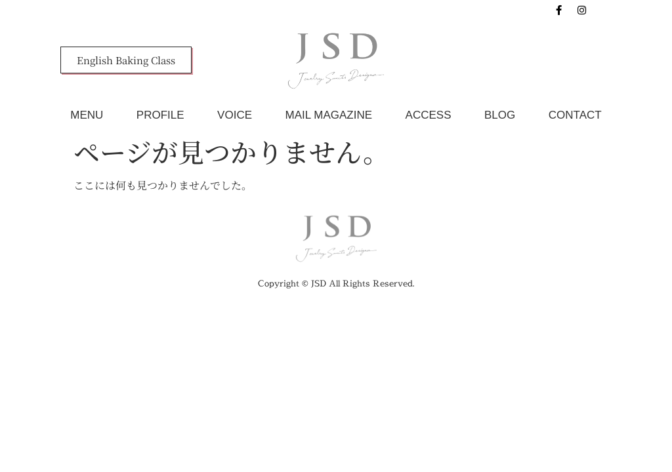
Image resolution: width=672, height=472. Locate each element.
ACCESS (429, 115)
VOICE (234, 115)
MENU (86, 115)
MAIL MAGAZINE (329, 115)
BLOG (499, 115)
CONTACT (575, 115)
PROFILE (160, 115)
